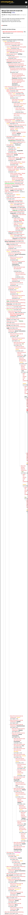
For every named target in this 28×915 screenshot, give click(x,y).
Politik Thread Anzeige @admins (12, 191)
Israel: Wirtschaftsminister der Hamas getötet (16, 46)
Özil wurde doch (10, 852)
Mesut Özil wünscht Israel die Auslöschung (13, 39)
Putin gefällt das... (10, 144)
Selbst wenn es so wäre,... (12, 321)
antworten (5, 25)
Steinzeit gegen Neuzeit (12, 54)
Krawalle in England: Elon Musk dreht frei (15, 122)
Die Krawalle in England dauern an (14, 136)
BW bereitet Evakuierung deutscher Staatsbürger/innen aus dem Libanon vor (18, 70)
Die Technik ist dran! (11, 194)
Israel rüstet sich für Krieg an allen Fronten (14, 86)
